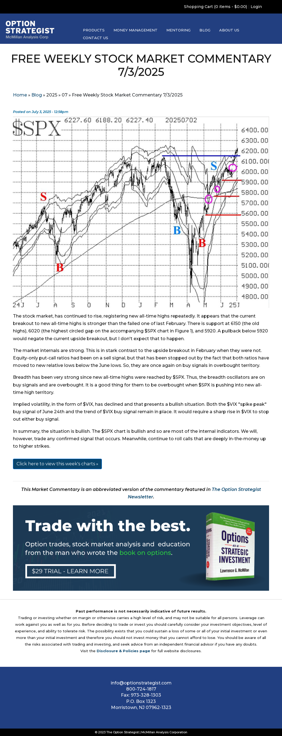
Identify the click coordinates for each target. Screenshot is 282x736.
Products (94, 30)
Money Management (135, 30)
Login (256, 6)
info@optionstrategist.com (141, 683)
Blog (204, 30)
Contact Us (95, 38)
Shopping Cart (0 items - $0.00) (215, 6)
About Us (229, 30)
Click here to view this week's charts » (57, 463)
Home (20, 95)
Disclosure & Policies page (123, 651)
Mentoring (178, 30)
